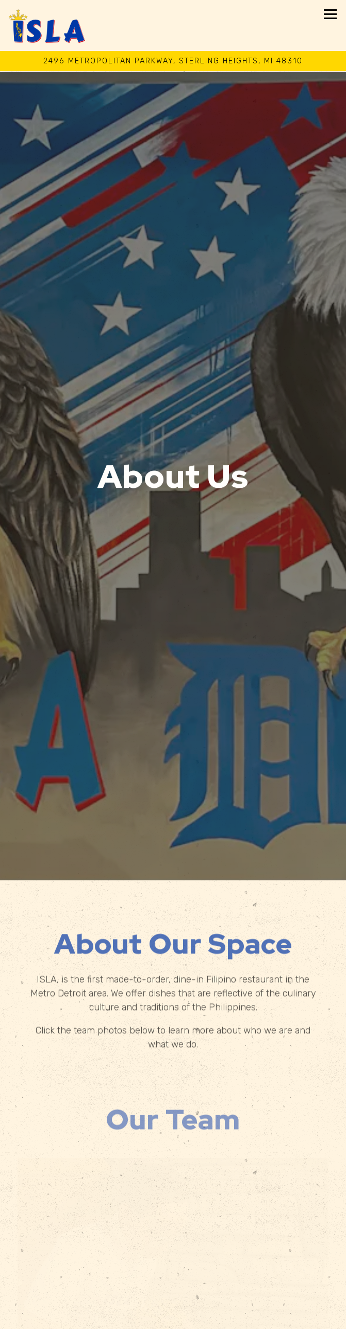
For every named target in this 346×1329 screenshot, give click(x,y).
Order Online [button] (173, 1317)
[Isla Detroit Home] (47, 25)
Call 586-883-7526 (173, 1295)
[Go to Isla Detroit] (173, 61)
